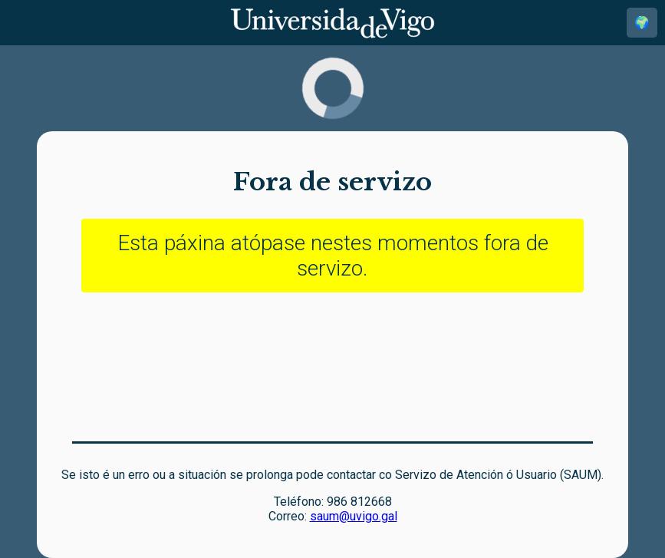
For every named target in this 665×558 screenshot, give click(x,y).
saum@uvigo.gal (353, 516)
